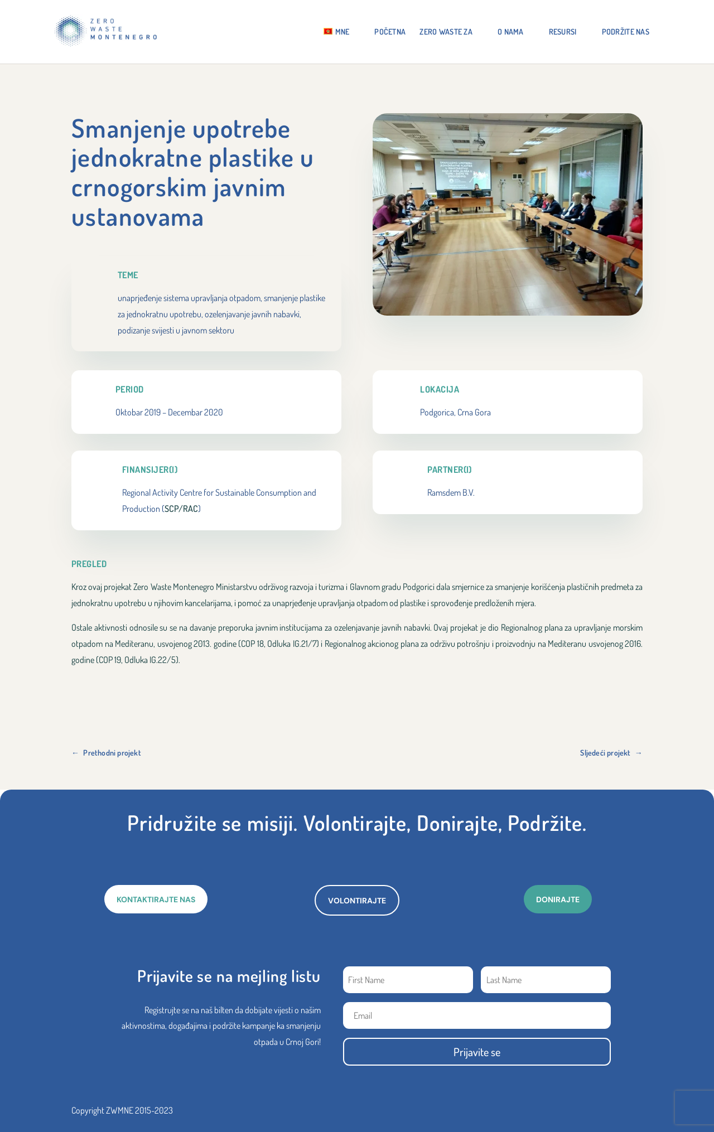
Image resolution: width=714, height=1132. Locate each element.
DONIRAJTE (558, 899)
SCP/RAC (181, 508)
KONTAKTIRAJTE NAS (156, 899)
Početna (390, 32)
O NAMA (511, 32)
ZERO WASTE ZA (445, 32)
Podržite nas (625, 32)
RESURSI (563, 32)
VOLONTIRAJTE (357, 901)
